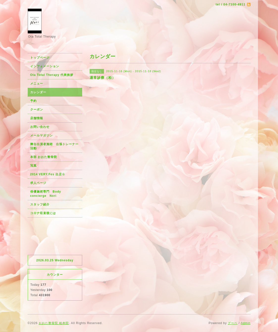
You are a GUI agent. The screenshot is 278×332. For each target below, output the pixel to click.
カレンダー (38, 92)
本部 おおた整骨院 (43, 157)
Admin (245, 323)
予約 (33, 101)
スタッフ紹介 (40, 204)
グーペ (232, 323)
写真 (33, 165)
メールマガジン (41, 135)
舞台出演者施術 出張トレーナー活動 (54, 146)
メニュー (36, 83)
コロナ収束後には (43, 213)
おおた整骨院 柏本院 (54, 323)
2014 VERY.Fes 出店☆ (47, 174)
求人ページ (38, 183)
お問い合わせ (40, 127)
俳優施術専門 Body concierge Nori (47, 194)
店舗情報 (36, 118)
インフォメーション (44, 66)
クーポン (36, 109)
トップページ (40, 57)
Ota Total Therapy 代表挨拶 (51, 75)
